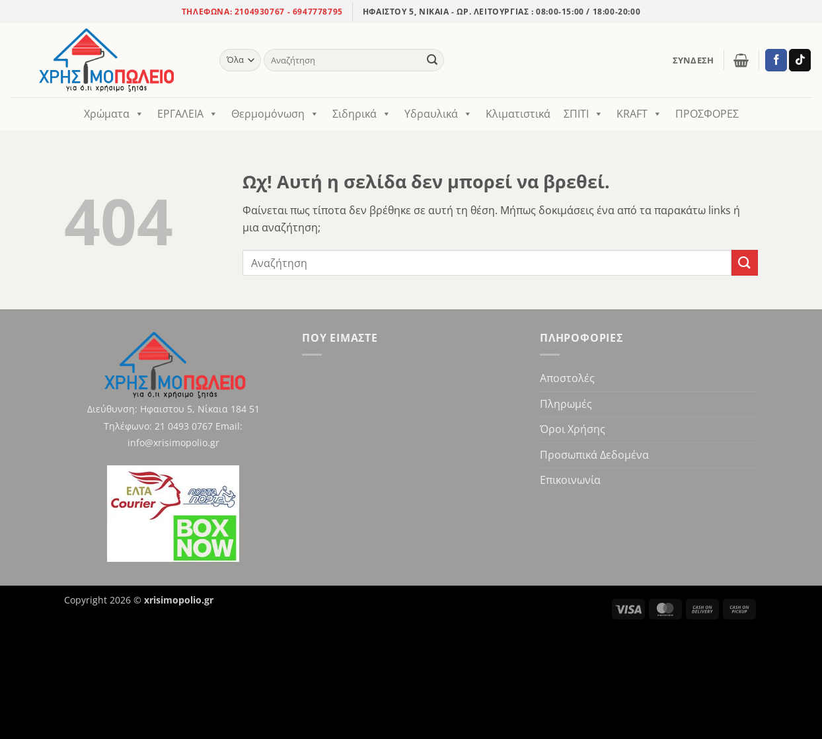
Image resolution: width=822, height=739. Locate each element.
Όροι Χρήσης (572, 429)
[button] (693, 60)
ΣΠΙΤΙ (583, 113)
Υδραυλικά (438, 113)
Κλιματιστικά (518, 113)
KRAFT (639, 113)
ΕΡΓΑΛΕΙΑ (187, 113)
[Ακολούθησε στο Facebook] (776, 60)
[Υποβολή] (432, 60)
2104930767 (258, 11)
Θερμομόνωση (275, 113)
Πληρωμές (566, 404)
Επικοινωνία (570, 480)
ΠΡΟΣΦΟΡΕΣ (707, 113)
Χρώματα (114, 113)
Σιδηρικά (361, 113)
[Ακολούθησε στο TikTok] (800, 60)
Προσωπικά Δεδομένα (594, 454)
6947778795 (318, 11)
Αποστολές (567, 378)
